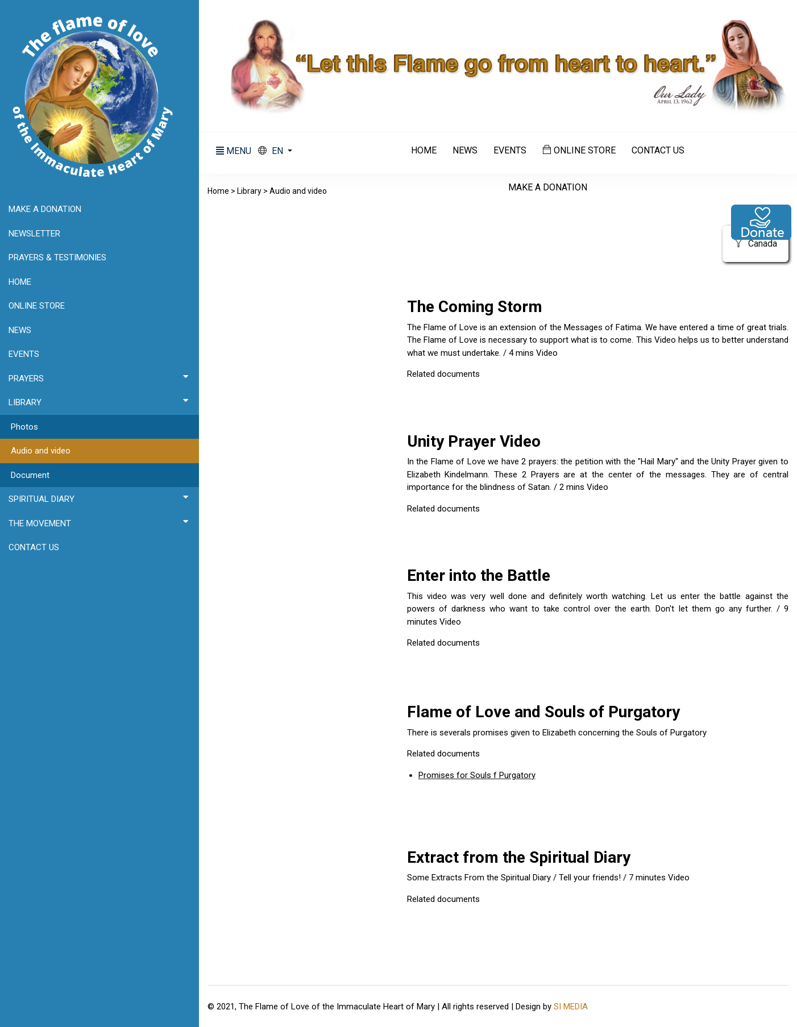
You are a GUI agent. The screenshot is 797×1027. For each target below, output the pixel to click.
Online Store (579, 150)
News (465, 150)
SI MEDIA (571, 1006)
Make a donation (547, 187)
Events (509, 150)
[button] (275, 151)
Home (424, 150)
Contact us (658, 150)
